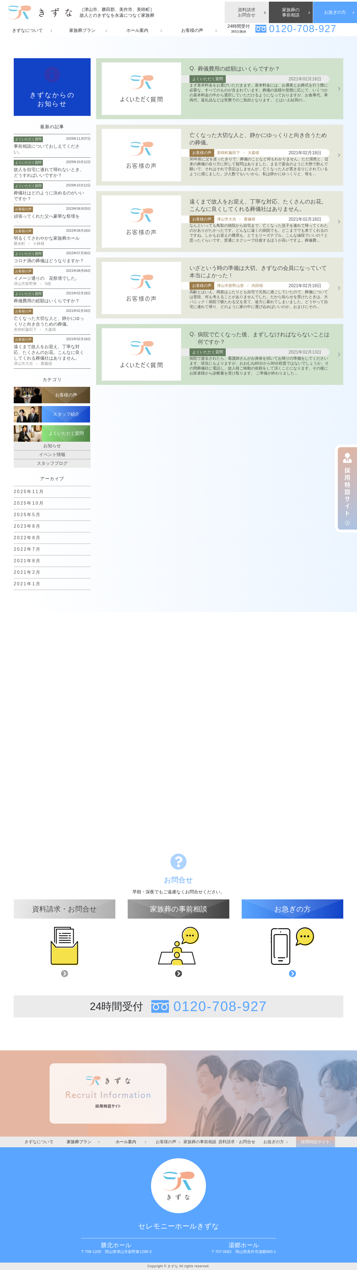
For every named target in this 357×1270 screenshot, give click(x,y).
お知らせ (52, 445)
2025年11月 (29, 491)
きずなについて (38, 1141)
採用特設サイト (315, 1141)
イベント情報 (52, 454)
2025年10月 (29, 503)
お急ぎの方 (335, 12)
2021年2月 (27, 572)
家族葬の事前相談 (291, 12)
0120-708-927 (303, 28)
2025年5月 (27, 514)
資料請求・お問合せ (236, 1141)
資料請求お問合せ (246, 12)
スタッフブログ (52, 463)
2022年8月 (27, 537)
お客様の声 (166, 1141)
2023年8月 (27, 526)
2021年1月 (27, 583)
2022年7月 (27, 549)
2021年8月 (27, 560)
